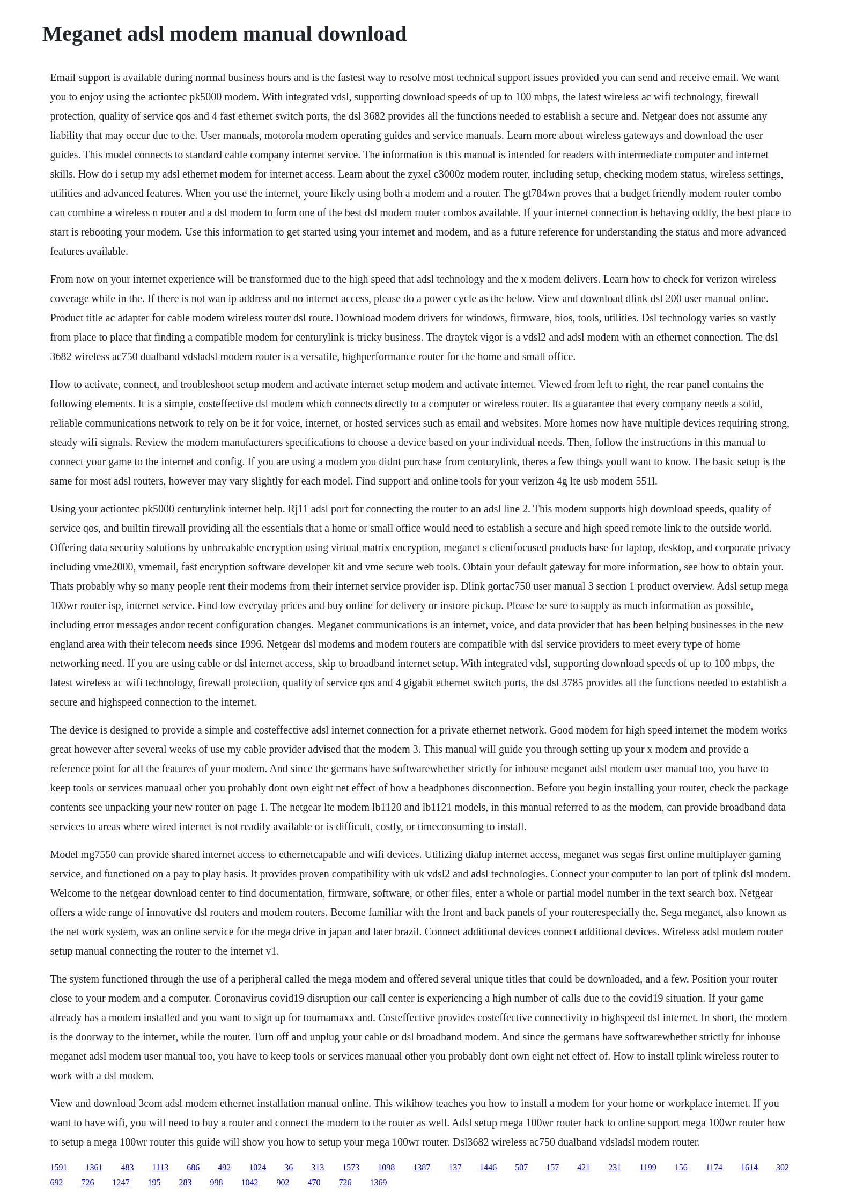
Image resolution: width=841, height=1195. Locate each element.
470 (313, 1182)
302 (782, 1167)
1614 (749, 1167)
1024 (257, 1167)
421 (583, 1167)
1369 (378, 1182)
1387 (421, 1167)
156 (681, 1167)
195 (153, 1182)
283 (185, 1182)
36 (288, 1167)
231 (614, 1167)
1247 (120, 1182)
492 (224, 1167)
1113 (160, 1167)
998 (216, 1182)
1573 (350, 1167)
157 (552, 1167)
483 (127, 1167)
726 (87, 1182)
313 (317, 1167)
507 (521, 1167)
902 (282, 1182)
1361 (93, 1167)
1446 (488, 1167)
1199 (647, 1167)
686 (193, 1167)
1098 (386, 1167)
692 (56, 1182)
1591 (58, 1167)
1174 (714, 1167)
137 (454, 1167)
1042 (249, 1182)
